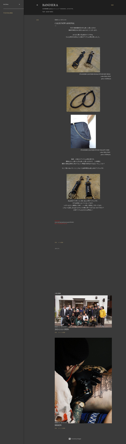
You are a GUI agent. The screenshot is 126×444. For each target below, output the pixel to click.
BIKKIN (58, 425)
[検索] (112, 5)
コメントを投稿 (61, 332)
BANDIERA (50, 5)
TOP (43, 12)
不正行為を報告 (8, 13)
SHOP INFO (49, 12)
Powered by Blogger (75, 439)
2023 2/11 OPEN (62, 329)
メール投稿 (60, 242)
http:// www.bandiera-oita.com (61, 223)
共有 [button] (37, 20)
